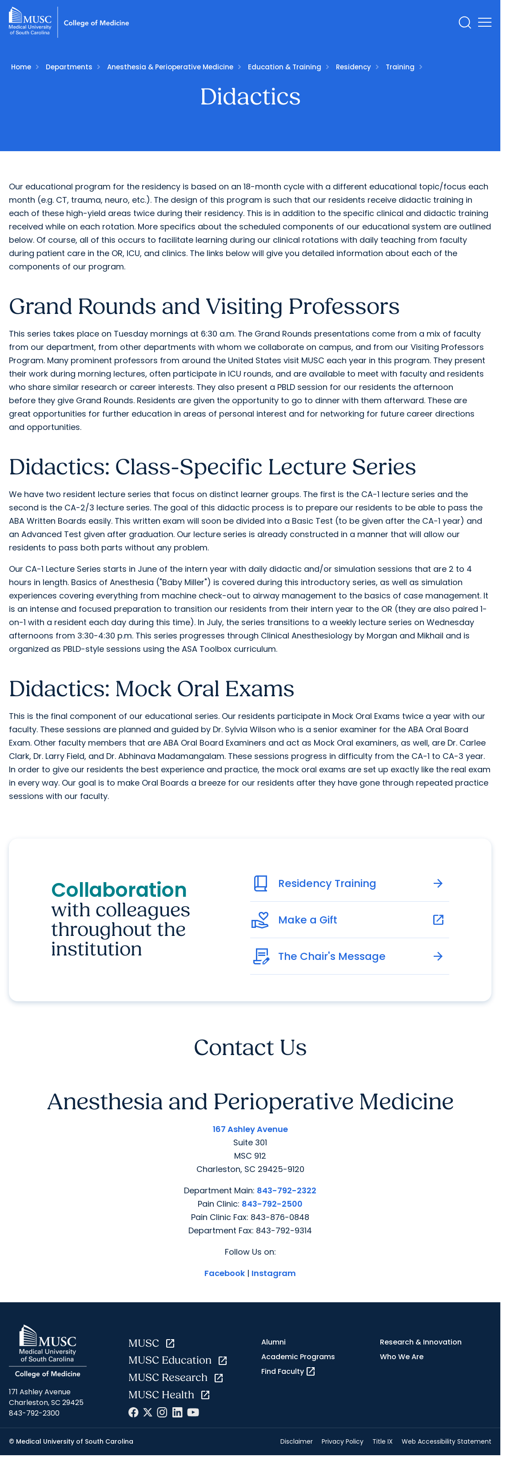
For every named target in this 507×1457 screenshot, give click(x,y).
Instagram (274, 1273)
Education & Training (284, 67)
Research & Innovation (421, 1342)
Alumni (273, 1342)
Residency (353, 67)
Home (21, 67)
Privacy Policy (342, 1441)
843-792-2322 (286, 1190)
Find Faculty (288, 1371)
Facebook (224, 1273)
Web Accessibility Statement (446, 1441)
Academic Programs (298, 1357)
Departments (69, 67)
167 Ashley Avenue (250, 1129)
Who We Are (401, 1357)
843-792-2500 (272, 1203)
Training (400, 67)
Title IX (382, 1441)
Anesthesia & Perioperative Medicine (170, 67)
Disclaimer (296, 1441)
